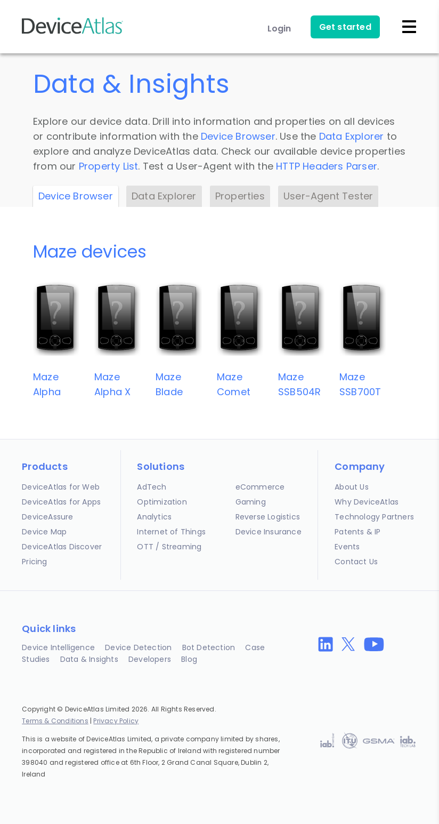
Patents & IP (357, 531)
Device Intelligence (58, 647)
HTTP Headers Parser (326, 166)
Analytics (154, 516)
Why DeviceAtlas (367, 502)
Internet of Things (171, 531)
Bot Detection (208, 647)
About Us (352, 487)
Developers (149, 659)
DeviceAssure (47, 516)
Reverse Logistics (267, 516)
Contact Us (356, 561)
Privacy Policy (116, 720)
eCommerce (260, 487)
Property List (109, 166)
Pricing (34, 561)
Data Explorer (351, 136)
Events (347, 546)
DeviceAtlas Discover (62, 546)
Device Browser (238, 136)
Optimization (161, 502)
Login (279, 28)
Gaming (250, 502)
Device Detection (138, 647)
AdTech (151, 487)
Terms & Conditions (55, 720)
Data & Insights (89, 659)
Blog (189, 659)
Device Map (44, 531)
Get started (345, 27)
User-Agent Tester (328, 196)
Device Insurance (268, 531)
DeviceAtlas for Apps (61, 502)
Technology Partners (374, 516)
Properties (240, 196)
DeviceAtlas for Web (61, 487)
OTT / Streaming (169, 546)
